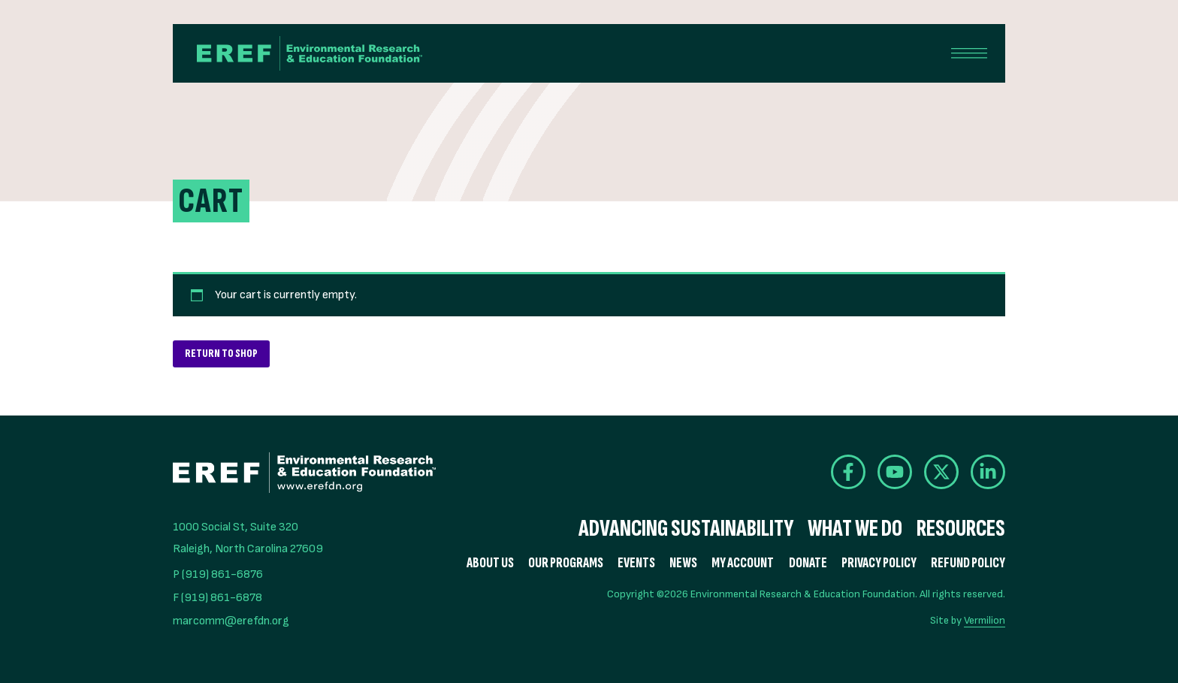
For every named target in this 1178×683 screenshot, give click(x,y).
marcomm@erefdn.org (231, 621)
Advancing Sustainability (685, 529)
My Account (742, 563)
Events (636, 563)
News (683, 563)
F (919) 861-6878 (217, 598)
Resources (961, 529)
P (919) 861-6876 (218, 574)
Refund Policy (968, 563)
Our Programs (565, 563)
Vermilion (984, 620)
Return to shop (221, 353)
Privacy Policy (879, 563)
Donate (808, 563)
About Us (490, 563)
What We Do (855, 529)
